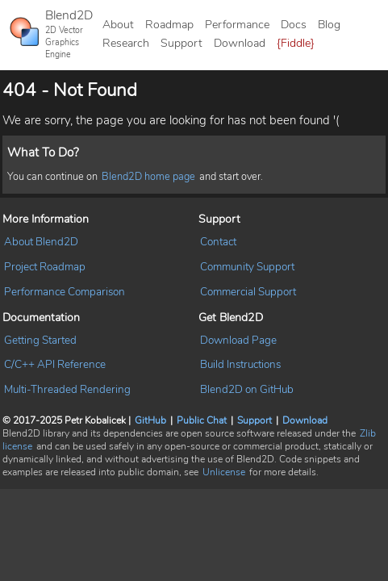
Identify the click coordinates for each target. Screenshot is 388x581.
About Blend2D (41, 241)
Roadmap (169, 24)
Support (181, 43)
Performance (237, 24)
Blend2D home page (148, 176)
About (118, 24)
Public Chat (202, 420)
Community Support (247, 266)
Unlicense (223, 472)
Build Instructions (240, 364)
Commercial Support (248, 291)
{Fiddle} (296, 43)
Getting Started (40, 340)
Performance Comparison (64, 291)
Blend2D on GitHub (247, 389)
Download (239, 43)
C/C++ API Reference (55, 364)
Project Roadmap (45, 266)
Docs (294, 24)
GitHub (150, 420)
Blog (329, 24)
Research (125, 43)
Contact (218, 241)
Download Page (238, 340)
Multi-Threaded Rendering (67, 389)
